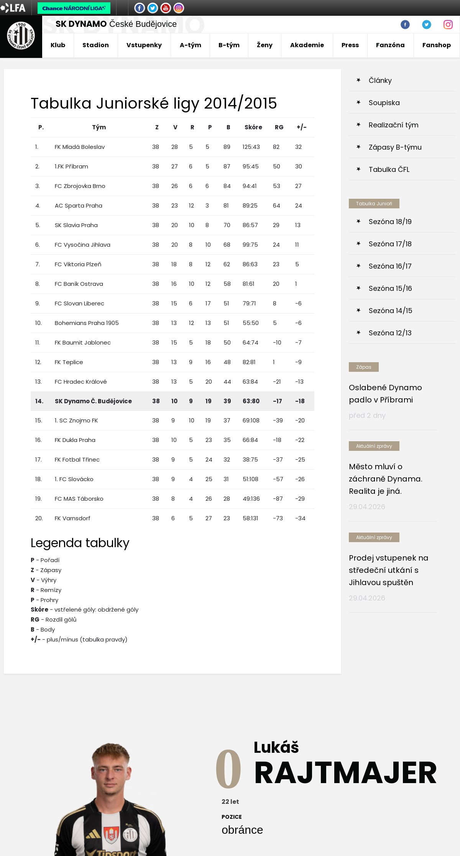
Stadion (95, 45)
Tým (99, 127)
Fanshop (436, 45)
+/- (302, 127)
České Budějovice (116, 24)
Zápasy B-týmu (395, 147)
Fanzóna (390, 45)
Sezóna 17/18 (390, 244)
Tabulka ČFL (389, 169)
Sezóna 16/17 (390, 266)
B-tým (229, 45)
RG (279, 127)
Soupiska (384, 102)
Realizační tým (394, 125)
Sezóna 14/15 (390, 310)
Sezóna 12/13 (390, 333)
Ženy (265, 45)
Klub (58, 45)
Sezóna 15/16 (390, 288)
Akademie (307, 45)
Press (350, 45)
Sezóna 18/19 (390, 221)
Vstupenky (144, 45)
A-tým (190, 45)
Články (380, 80)
